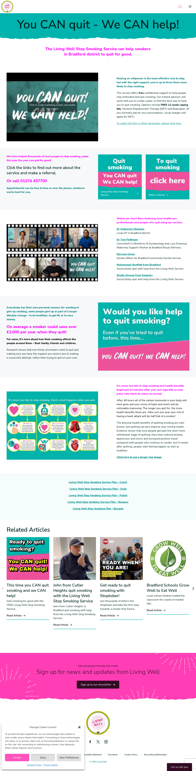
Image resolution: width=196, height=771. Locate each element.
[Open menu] (191, 7)
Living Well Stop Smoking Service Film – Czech (98, 482)
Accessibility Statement (91, 754)
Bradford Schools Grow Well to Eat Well (168, 588)
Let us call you (179, 767)
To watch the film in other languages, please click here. (149, 123)
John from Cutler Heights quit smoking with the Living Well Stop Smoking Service (73, 593)
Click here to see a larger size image (139, 457)
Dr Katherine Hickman (130, 229)
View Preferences (69, 757)
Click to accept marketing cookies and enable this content (52, 106)
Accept (17, 757)
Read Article (16, 615)
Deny (43, 757)
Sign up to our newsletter (98, 684)
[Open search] (180, 7)
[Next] (193, 588)
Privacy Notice (50, 765)
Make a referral (158, 195)
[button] (79, 727)
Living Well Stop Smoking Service (120, 193)
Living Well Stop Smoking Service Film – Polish (98, 495)
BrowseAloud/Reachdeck (155, 754)
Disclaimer (113, 754)
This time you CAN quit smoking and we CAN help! (28, 590)
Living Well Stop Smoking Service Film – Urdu (98, 489)
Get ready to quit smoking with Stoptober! (115, 590)
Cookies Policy (34, 765)
